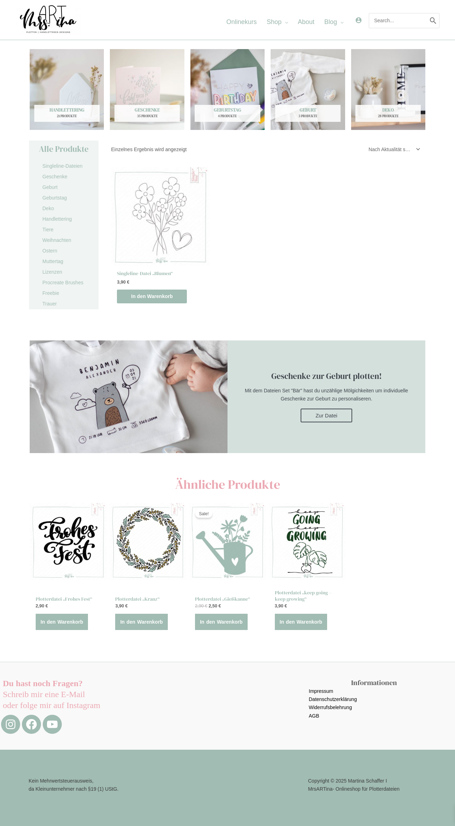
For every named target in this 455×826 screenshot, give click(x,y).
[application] (285, 22)
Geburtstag (54, 198)
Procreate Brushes (62, 282)
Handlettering (57, 219)
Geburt (50, 187)
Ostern (49, 251)
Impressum (321, 691)
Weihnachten (56, 240)
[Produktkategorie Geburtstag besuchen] (227, 89)
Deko (48, 208)
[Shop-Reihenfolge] (393, 149)
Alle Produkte (64, 149)
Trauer (49, 304)
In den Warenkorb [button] (152, 296)
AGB (314, 716)
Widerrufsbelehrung (330, 707)
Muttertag (52, 261)
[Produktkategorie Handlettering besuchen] (67, 89)
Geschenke (54, 176)
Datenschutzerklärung (333, 699)
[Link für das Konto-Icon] (358, 20)
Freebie (50, 293)
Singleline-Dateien (62, 166)
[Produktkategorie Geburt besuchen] (308, 89)
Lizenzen (52, 272)
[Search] (433, 20)
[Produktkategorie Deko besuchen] (388, 89)
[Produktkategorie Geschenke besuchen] (147, 89)
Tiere (47, 229)
